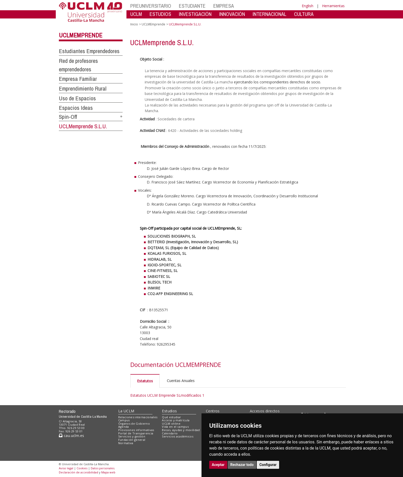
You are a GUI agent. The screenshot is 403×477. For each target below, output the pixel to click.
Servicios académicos (177, 436)
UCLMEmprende (80, 35)
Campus (124, 420)
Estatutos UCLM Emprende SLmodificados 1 (167, 395)
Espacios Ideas (76, 108)
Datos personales (102, 468)
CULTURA (304, 14)
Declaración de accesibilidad (78, 472)
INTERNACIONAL (269, 14)
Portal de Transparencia (135, 433)
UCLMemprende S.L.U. (83, 126)
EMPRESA (223, 5)
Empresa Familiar (78, 79)
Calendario (170, 433)
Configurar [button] (268, 465)
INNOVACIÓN (232, 14)
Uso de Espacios (77, 98)
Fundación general (131, 440)
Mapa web (108, 472)
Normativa (125, 443)
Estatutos (145, 380)
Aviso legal (66, 468)
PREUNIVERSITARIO (150, 5)
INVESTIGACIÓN (195, 14)
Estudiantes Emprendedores (89, 51)
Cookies (82, 468)
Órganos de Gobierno (134, 423)
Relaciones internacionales (138, 417)
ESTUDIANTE (192, 5)
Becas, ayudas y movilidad (181, 430)
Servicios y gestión (131, 436)
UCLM (136, 14)
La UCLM (126, 410)
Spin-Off (68, 117)
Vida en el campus (175, 427)
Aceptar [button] (218, 465)
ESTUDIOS (160, 14)
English (307, 5)
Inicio (134, 24)
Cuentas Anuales (181, 380)
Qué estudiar (171, 417)
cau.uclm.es (71, 435)
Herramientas (333, 5)
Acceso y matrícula (175, 420)
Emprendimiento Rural (82, 88)
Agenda (123, 427)
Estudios (169, 410)
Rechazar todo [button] (242, 465)
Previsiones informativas (136, 430)
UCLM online (171, 423)
